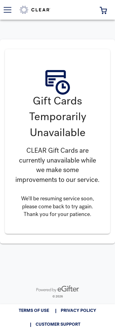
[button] (103, 9)
